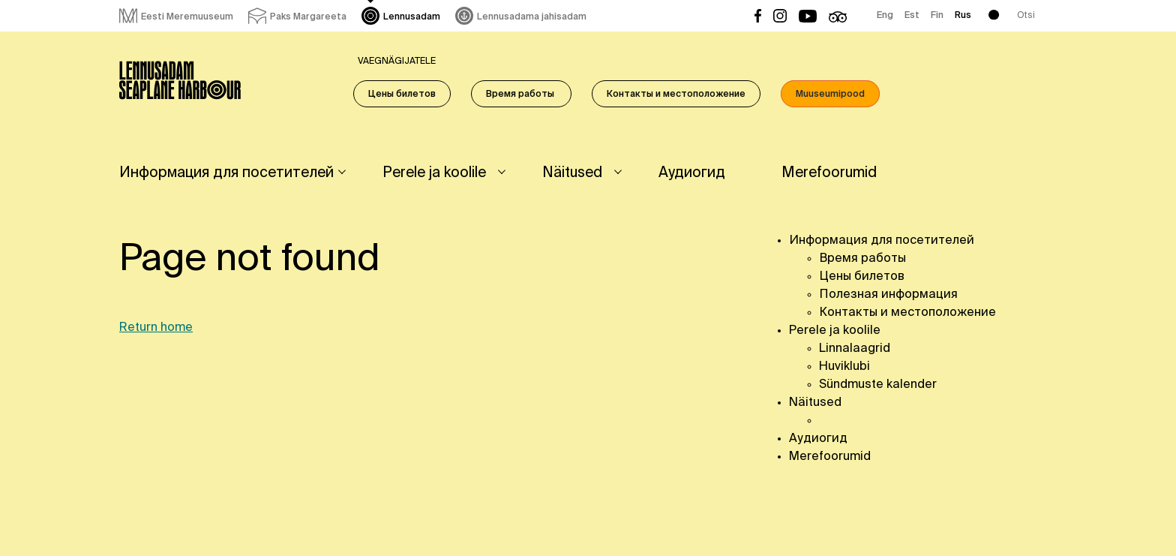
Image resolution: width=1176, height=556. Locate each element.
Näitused (572, 173)
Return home (156, 328)
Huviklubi (844, 367)
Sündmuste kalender (878, 385)
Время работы (521, 94)
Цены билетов (402, 94)
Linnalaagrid (854, 349)
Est (912, 15)
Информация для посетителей (226, 173)
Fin (937, 15)
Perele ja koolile (434, 173)
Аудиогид (691, 173)
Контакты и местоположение (676, 94)
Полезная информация (888, 295)
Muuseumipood (830, 94)
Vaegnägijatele (397, 61)
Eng (885, 15)
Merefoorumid (829, 173)
